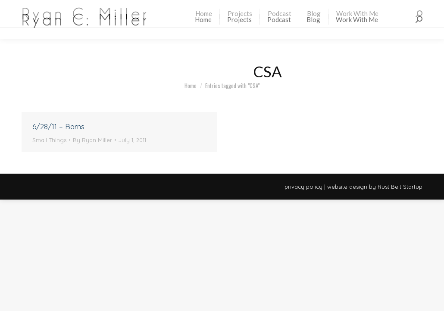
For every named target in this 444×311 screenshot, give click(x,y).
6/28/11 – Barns (58, 126)
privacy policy (303, 186)
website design (347, 186)
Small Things (49, 139)
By (92, 139)
